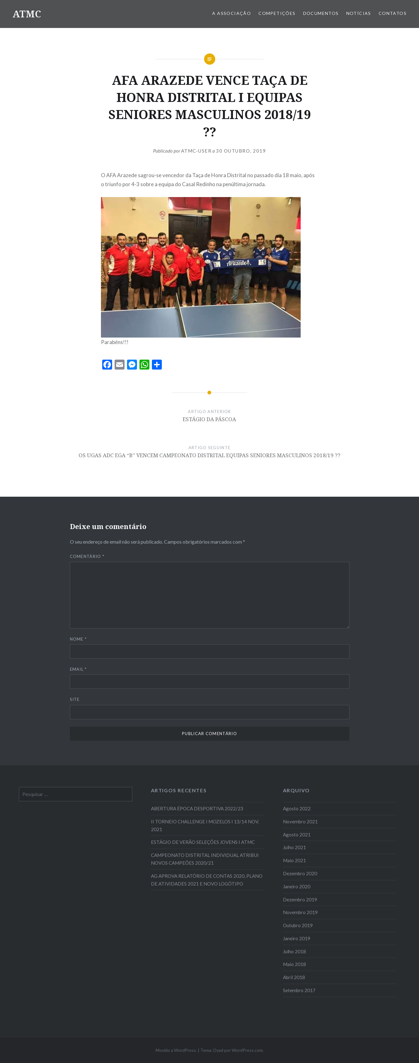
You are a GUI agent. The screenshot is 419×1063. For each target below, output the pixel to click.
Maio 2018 (294, 964)
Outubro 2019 (298, 925)
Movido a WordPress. (176, 1050)
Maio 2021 (294, 860)
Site (75, 699)
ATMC (26, 13)
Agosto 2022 (297, 808)
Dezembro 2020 (300, 873)
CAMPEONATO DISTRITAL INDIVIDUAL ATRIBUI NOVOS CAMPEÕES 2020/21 (205, 859)
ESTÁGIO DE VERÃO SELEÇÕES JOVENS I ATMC (203, 842)
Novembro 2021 (300, 821)
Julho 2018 (294, 951)
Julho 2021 (294, 847)
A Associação (231, 13)
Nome (78, 639)
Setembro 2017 (299, 990)
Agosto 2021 (297, 834)
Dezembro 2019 (300, 899)
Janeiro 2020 (296, 886)
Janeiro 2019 (296, 938)
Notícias (358, 13)
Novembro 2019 (300, 912)
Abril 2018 (294, 977)
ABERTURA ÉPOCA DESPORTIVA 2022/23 (197, 808)
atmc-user (196, 151)
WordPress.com (247, 1050)
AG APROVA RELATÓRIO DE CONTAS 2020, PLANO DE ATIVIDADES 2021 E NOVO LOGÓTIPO (206, 879)
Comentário (87, 556)
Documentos (321, 13)
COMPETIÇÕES (276, 13)
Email (78, 669)
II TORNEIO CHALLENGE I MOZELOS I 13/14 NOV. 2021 (205, 825)
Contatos (393, 13)
